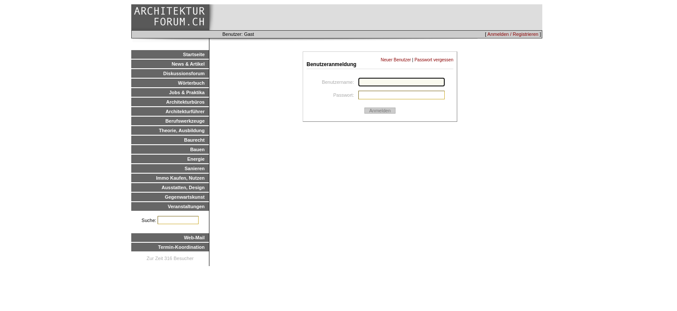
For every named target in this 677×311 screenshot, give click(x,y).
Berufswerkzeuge (185, 121)
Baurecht (194, 140)
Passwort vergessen (433, 59)
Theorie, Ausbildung (182, 130)
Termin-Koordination (181, 247)
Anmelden (380, 110)
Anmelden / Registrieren (512, 34)
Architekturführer (185, 111)
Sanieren (195, 168)
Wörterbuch (191, 83)
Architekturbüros (185, 102)
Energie (196, 159)
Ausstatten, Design (183, 187)
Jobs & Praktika (187, 92)
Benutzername (337, 82)
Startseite (194, 54)
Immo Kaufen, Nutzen (180, 178)
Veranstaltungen (186, 206)
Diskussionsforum (184, 73)
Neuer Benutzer (396, 59)
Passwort (343, 95)
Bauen (197, 149)
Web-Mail (194, 237)
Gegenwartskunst (185, 197)
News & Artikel (188, 64)
